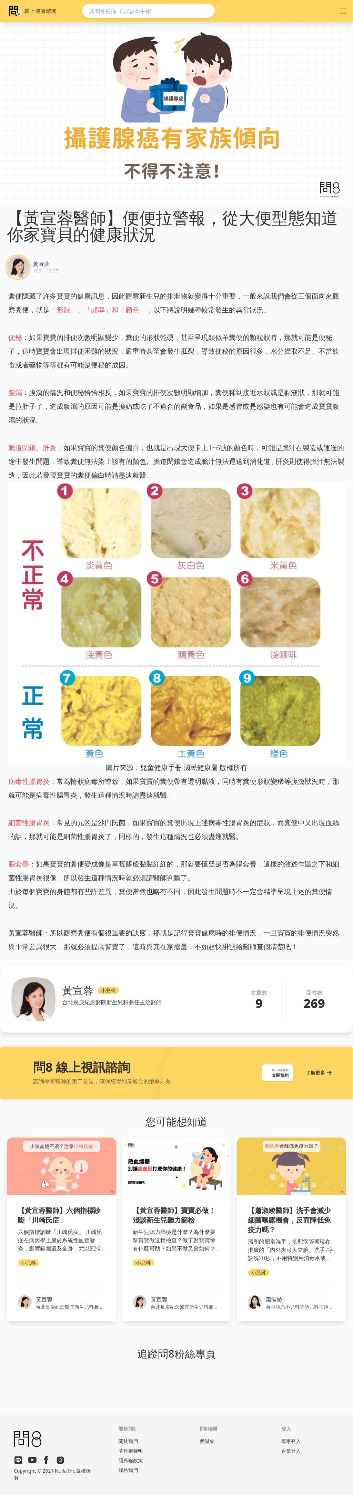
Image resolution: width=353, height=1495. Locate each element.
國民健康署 (200, 767)
